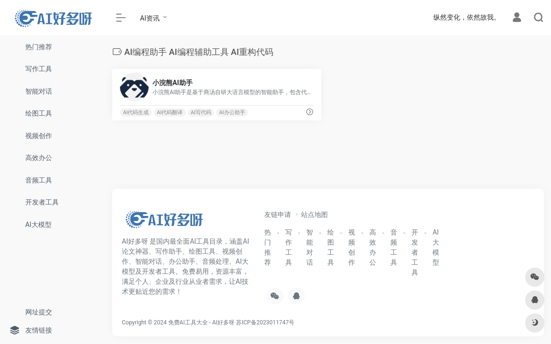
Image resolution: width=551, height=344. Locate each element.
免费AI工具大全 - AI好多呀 (201, 322)
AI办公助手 (232, 112)
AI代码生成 (136, 112)
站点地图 (314, 214)
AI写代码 (201, 112)
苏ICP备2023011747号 (265, 322)
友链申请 (277, 214)
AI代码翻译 (170, 112)
